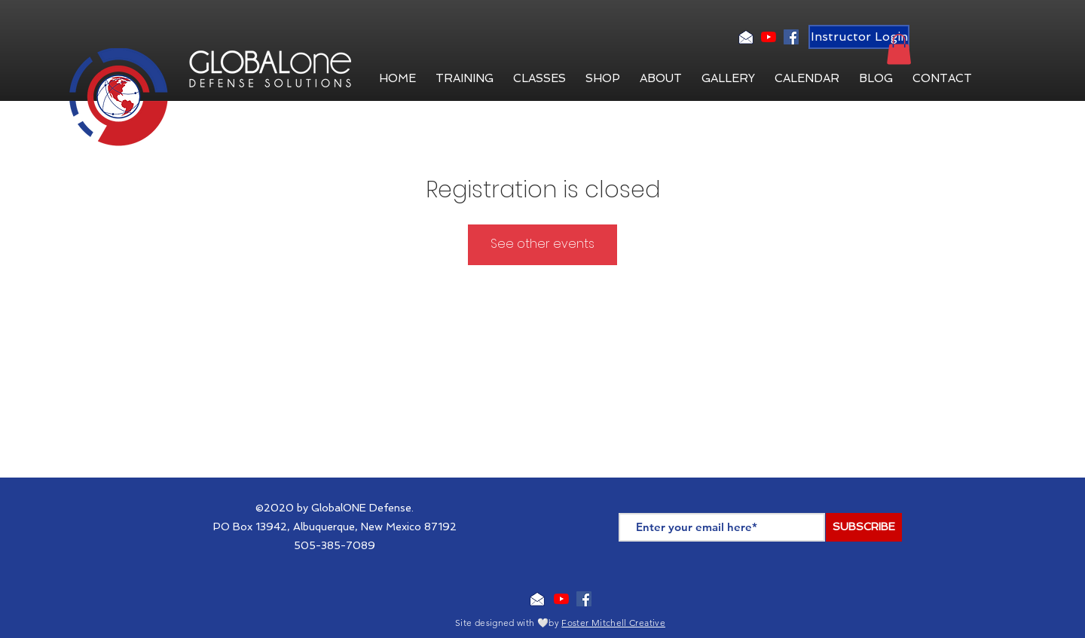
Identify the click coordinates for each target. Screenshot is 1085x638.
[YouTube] (768, 36)
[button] (661, 78)
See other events (542, 243)
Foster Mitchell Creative (613, 622)
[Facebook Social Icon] (791, 36)
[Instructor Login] (858, 37)
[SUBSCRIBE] (864, 527)
